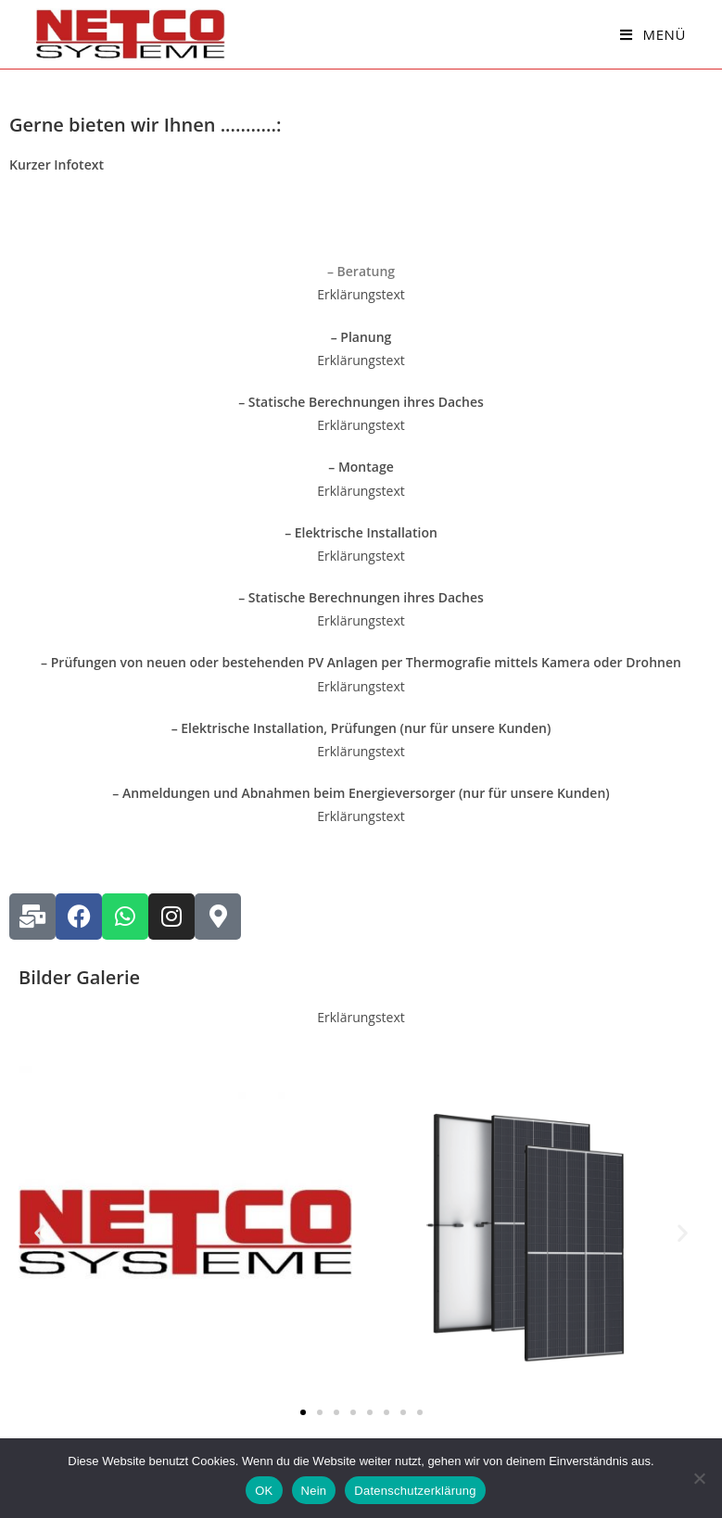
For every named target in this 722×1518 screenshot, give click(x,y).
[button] (39, 1232)
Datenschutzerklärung (414, 1491)
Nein (314, 1491)
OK (263, 1491)
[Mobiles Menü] (653, 34)
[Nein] (699, 1478)
